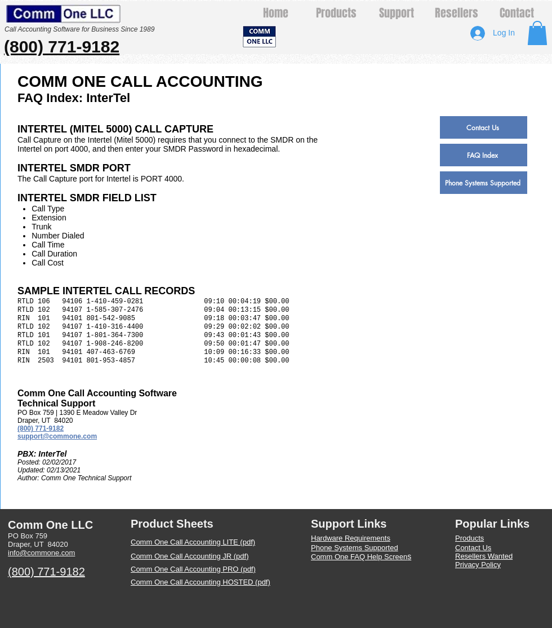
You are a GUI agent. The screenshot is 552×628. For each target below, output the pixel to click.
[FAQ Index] (483, 155)
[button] (537, 33)
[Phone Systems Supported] (483, 182)
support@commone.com (57, 436)
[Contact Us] (483, 127)
